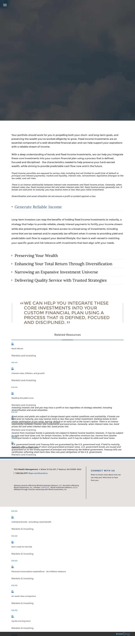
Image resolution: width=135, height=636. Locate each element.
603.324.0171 (22, 473)
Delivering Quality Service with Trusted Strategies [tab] (61, 280)
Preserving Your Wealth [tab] (36, 255)
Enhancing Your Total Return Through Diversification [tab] (63, 263)
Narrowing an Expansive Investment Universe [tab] (56, 272)
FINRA (43, 487)
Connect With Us (103, 470)
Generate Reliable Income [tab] (38, 206)
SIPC (48, 487)
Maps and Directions (38, 473)
